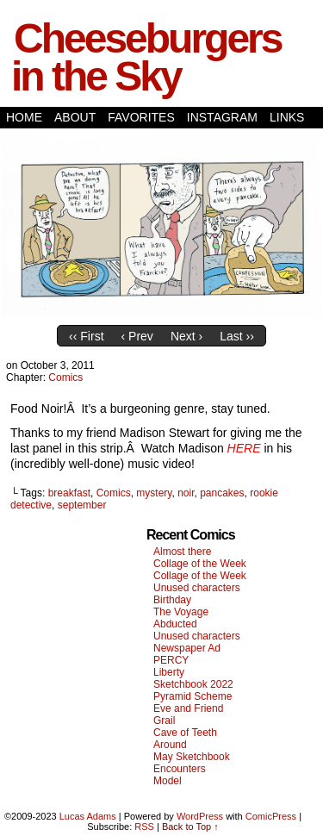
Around (170, 745)
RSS (144, 826)
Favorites (141, 117)
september (82, 505)
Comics (65, 377)
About (75, 117)
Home (24, 117)
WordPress (200, 816)
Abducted (175, 624)
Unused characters (196, 588)
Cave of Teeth (185, 733)
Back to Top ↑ (190, 826)
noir (185, 493)
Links (287, 117)
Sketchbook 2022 (193, 684)
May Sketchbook (191, 757)
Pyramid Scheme (192, 696)
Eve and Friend (188, 708)
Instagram (222, 117)
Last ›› (237, 336)
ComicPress (270, 816)
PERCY (171, 660)
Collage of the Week (199, 564)
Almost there (182, 552)
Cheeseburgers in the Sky (146, 57)
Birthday (172, 600)
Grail (164, 720)
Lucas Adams (87, 816)
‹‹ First (86, 336)
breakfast (69, 493)
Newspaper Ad (187, 648)
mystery (153, 493)
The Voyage (180, 612)
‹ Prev (137, 336)
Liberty (168, 672)
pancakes (222, 493)
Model (167, 781)
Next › (186, 336)
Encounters (179, 769)
